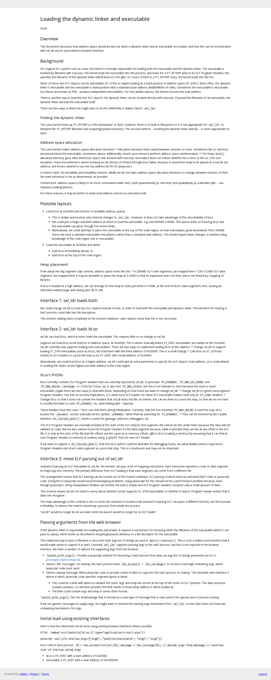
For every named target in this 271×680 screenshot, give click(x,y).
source (263, 674)
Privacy (34, 674)
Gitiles (23, 674)
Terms (45, 674)
